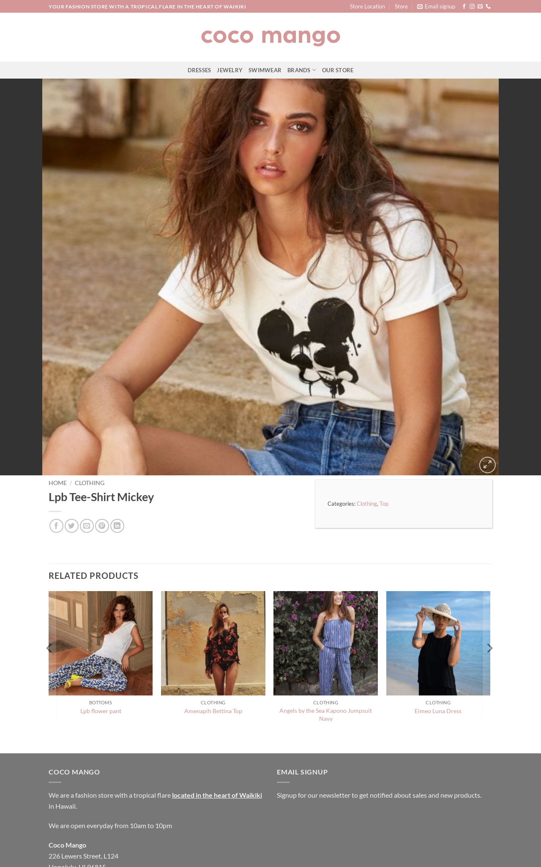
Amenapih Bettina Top (213, 676)
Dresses (199, 70)
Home (58, 448)
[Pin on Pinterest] (102, 492)
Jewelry (230, 70)
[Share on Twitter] (72, 492)
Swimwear (265, 70)
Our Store (337, 70)
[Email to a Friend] (87, 492)
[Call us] (488, 7)
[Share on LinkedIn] (117, 492)
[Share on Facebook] (56, 492)
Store (401, 6)
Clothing (89, 448)
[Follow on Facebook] (464, 7)
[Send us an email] (480, 7)
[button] (436, 6)
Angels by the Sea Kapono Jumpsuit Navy (325, 680)
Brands (301, 70)
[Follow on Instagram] (472, 7)
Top (384, 469)
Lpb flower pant (100, 676)
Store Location (367, 6)
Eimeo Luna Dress (438, 676)
